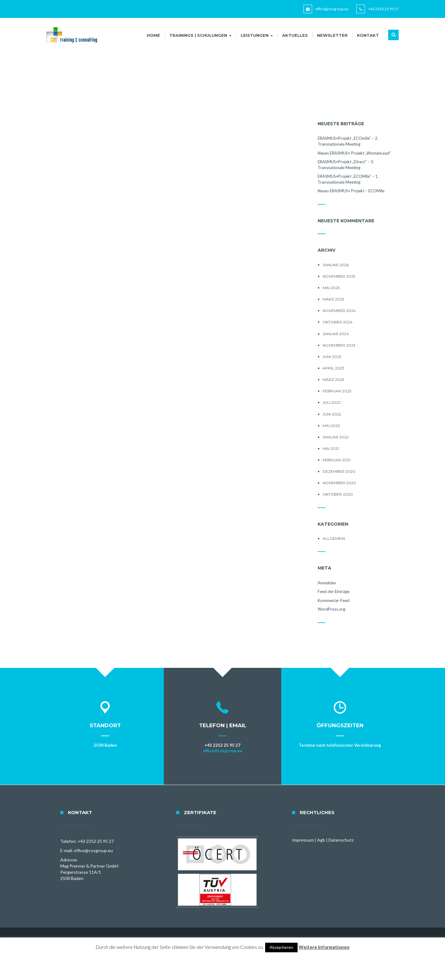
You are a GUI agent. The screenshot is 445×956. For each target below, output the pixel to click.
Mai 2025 (331, 287)
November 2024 (339, 310)
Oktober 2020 (338, 494)
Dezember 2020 (339, 471)
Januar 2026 (336, 264)
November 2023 (339, 345)
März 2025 (333, 299)
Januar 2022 (336, 437)
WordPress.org (331, 609)
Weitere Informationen (324, 947)
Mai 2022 (331, 425)
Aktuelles (295, 35)
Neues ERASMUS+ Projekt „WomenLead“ (354, 153)
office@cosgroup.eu (332, 8)
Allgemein (334, 538)
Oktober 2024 (338, 322)
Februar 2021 (336, 460)
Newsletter (332, 35)
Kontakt (368, 35)
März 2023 (333, 379)
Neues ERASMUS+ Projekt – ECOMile (351, 190)
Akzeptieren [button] (281, 947)
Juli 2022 (332, 402)
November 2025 (339, 276)
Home (153, 35)
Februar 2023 (337, 391)
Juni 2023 (332, 356)
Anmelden (327, 582)
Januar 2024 (336, 333)
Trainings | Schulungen (200, 35)
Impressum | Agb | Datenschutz (323, 840)
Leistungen (257, 35)
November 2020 (339, 482)
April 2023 (333, 368)
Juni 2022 (332, 414)
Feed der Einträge (334, 591)
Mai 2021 (331, 448)
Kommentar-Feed (334, 600)
